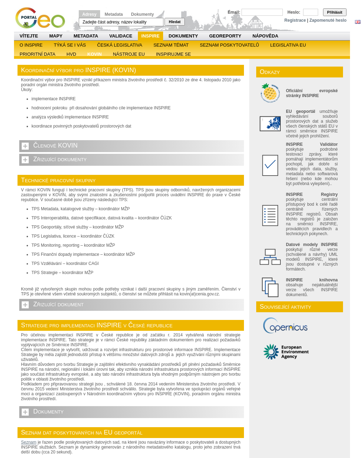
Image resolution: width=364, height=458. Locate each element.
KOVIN (95, 54)
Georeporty (225, 36)
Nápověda (265, 36)
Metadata (114, 14)
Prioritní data (37, 54)
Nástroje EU (129, 54)
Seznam (28, 442)
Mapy (56, 36)
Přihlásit (334, 12)
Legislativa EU (288, 45)
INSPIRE (150, 36)
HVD (71, 54)
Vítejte (29, 36)
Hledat (175, 22)
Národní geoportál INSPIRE (43, 18)
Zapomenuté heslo (327, 20)
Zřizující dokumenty (60, 159)
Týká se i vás (70, 45)
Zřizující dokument (58, 304)
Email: (234, 12)
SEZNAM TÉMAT (171, 45)
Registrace (295, 20)
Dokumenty (142, 14)
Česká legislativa (119, 45)
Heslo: (293, 12)
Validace (120, 36)
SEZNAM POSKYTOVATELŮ (229, 45)
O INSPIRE (31, 45)
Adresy (89, 14)
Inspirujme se (173, 54)
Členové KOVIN (55, 145)
